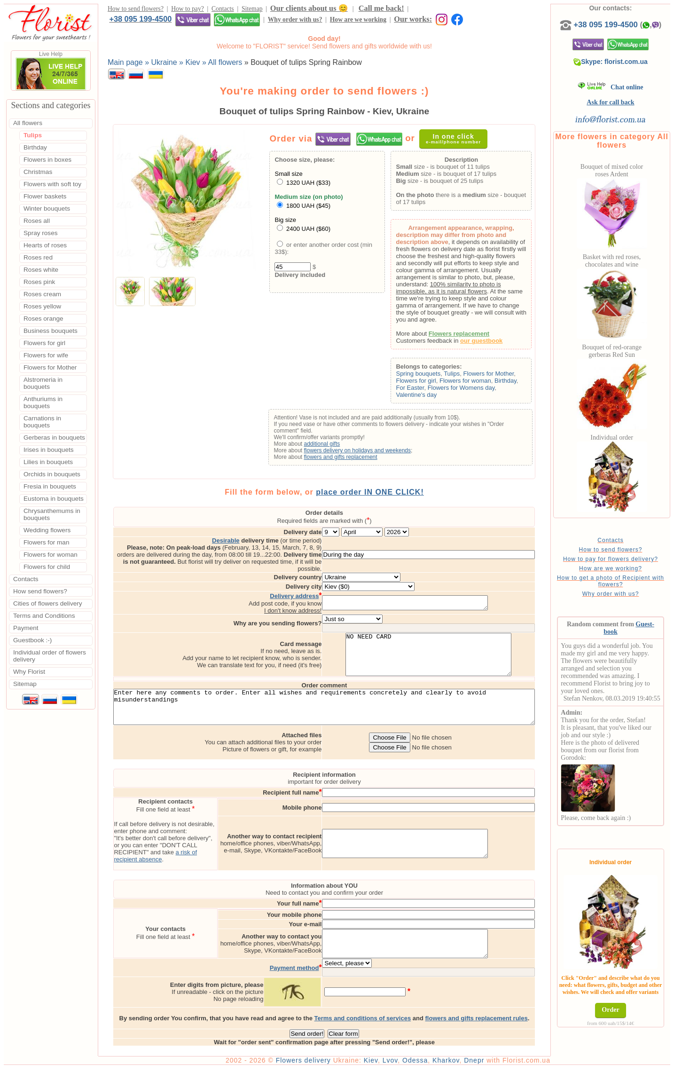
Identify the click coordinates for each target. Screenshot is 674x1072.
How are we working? (625, 578)
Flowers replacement (471, 335)
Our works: (254, 21)
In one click (458, 141)
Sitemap (252, 10)
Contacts (223, 10)
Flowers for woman (478, 382)
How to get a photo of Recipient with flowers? (625, 590)
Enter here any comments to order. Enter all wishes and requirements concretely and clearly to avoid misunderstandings (337, 707)
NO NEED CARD (468, 647)
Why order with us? (136, 22)
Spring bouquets (431, 375)
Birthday (518, 382)
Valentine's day (429, 397)
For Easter (423, 390)
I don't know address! (332, 599)
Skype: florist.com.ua (626, 71)
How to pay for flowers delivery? (625, 568)
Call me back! (381, 9)
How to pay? (187, 10)
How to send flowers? (136, 10)
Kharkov (472, 1063)
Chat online (625, 96)
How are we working (199, 22)
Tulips (465, 375)
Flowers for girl (429, 382)
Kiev (398, 1063)
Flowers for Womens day (474, 390)
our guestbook (494, 343)
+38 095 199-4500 (443, 9)
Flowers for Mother (501, 375)
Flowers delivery (330, 1063)
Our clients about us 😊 (309, 9)
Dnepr (501, 1063)
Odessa (442, 1063)
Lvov (417, 1063)
